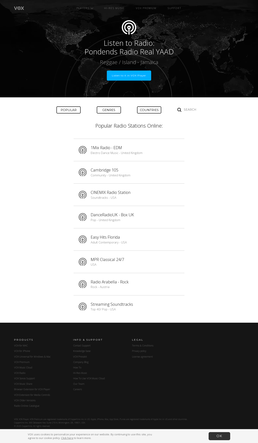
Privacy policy (139, 351)
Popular (69, 110)
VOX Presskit (80, 356)
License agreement (142, 356)
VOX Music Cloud (23, 367)
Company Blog (80, 362)
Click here (67, 438)
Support (174, 8)
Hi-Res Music (114, 8)
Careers (77, 389)
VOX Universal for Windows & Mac (32, 356)
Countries (149, 110)
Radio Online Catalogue (27, 406)
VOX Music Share (23, 384)
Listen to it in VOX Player (129, 75)
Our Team (78, 384)
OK (219, 436)
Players (85, 8)
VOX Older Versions (24, 400)
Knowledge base (82, 351)
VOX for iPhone (22, 351)
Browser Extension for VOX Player (32, 389)
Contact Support (82, 345)
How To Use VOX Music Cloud (89, 378)
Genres (108, 110)
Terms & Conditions (142, 345)
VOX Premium (146, 8)
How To (77, 367)
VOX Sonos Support (24, 378)
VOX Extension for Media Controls (32, 395)
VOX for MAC (21, 345)
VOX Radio (19, 373)
